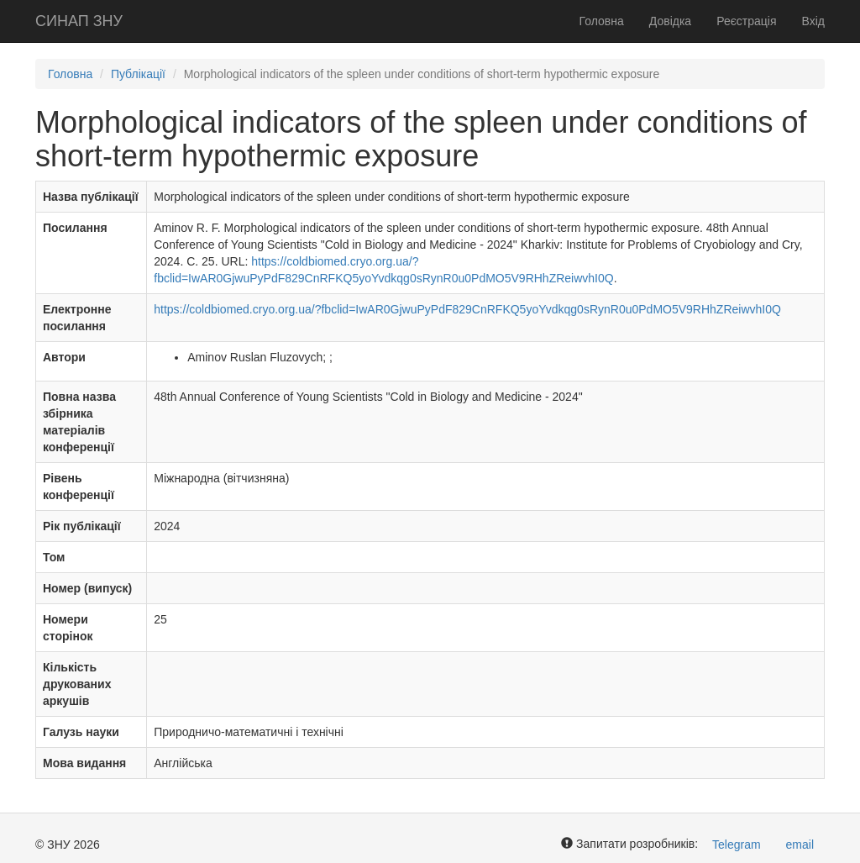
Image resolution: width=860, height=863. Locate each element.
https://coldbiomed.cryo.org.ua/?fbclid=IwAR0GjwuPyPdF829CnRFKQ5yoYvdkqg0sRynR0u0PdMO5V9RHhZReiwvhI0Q (467, 309)
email (800, 844)
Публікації (138, 74)
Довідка (670, 21)
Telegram (736, 844)
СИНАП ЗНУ (79, 21)
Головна (601, 21)
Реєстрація (746, 21)
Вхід (813, 21)
